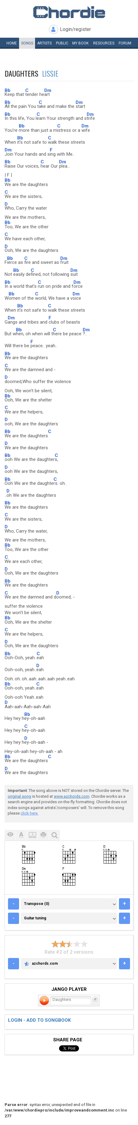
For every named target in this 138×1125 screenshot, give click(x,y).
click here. (29, 813)
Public (62, 43)
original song (19, 796)
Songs (27, 43)
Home (11, 43)
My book (80, 43)
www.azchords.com (71, 796)
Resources (103, 43)
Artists (44, 43)
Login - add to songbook (39, 1020)
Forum (125, 43)
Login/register (75, 29)
